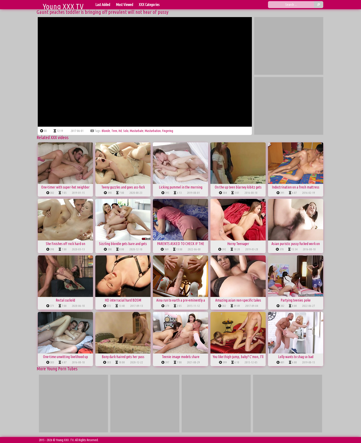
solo (125, 131)
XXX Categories (149, 5)
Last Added (102, 5)
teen (114, 131)
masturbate (136, 131)
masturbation (153, 131)
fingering (167, 131)
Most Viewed (124, 5)
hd (120, 131)
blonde (106, 131)
